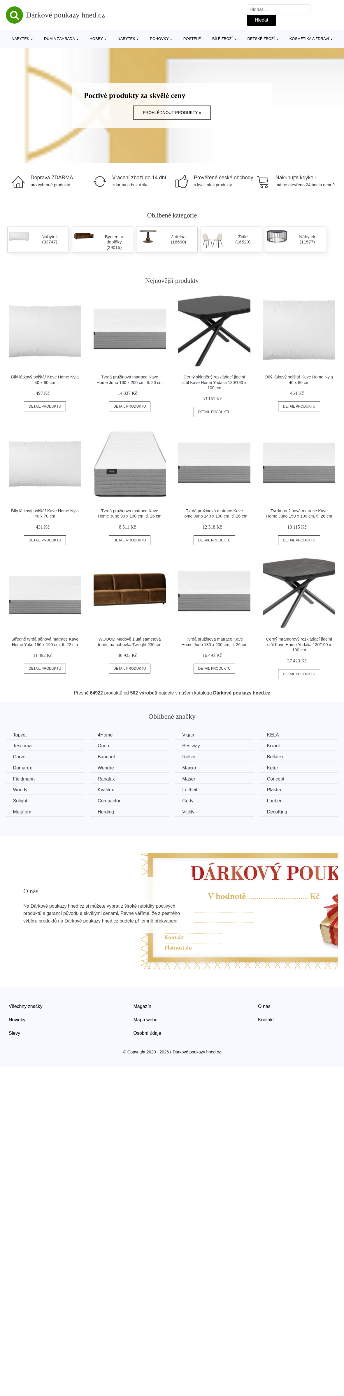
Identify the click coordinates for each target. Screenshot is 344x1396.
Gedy (189, 800)
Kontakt (266, 1019)
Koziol (275, 745)
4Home (106, 734)
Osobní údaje (147, 1032)
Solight (20, 800)
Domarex (22, 767)
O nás (264, 1006)
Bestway (192, 745)
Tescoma (22, 745)
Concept (278, 778)
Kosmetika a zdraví (309, 38)
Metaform (23, 811)
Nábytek (20, 38)
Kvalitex (107, 789)
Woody (20, 789)
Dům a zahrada (59, 38)
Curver (20, 756)
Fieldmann (24, 778)
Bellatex (277, 756)
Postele (192, 38)
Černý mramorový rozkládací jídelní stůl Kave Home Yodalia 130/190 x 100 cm (299, 644)
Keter (274, 767)
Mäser (190, 778)
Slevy (14, 1032)
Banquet (107, 756)
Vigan (190, 734)
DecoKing (279, 811)
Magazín (142, 1006)
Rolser (190, 756)
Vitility (190, 811)
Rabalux (107, 778)
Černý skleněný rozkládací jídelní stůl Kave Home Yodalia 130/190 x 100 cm (214, 382)
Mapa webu (146, 1019)
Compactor (110, 800)
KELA (275, 734)
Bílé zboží (222, 38)
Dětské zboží (261, 38)
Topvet (20, 734)
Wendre (107, 767)
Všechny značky (26, 1006)
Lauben (277, 800)
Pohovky (159, 38)
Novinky (17, 1019)
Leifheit (191, 789)
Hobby (96, 38)
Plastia (276, 789)
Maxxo (190, 767)
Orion (104, 745)
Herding (107, 811)
